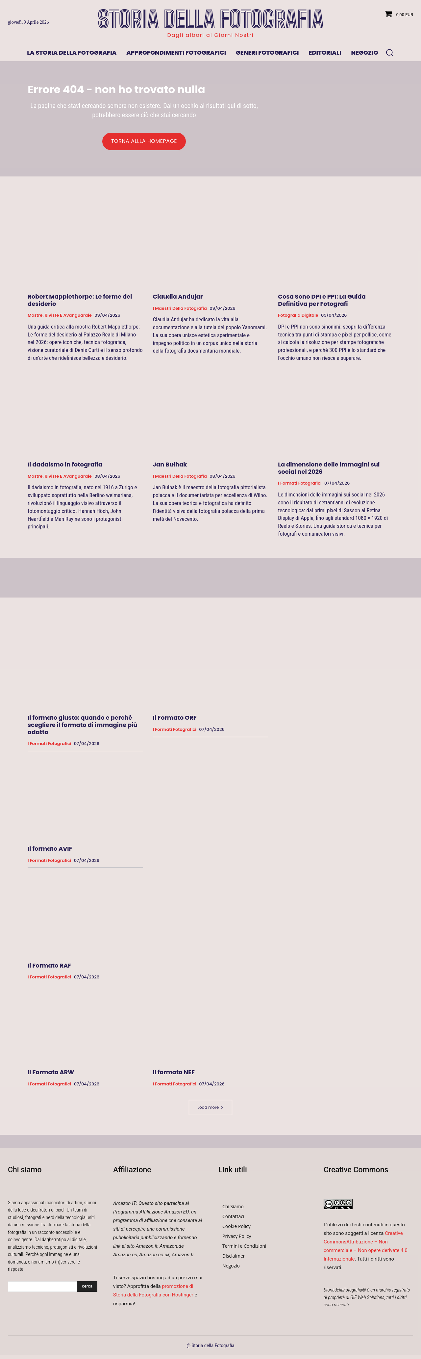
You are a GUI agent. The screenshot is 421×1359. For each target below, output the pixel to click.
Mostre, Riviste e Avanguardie (60, 319)
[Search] (87, 1290)
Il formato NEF (174, 1076)
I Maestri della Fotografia (180, 312)
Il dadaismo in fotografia (65, 469)
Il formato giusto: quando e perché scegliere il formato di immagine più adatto (82, 729)
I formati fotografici (299, 487)
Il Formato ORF (175, 722)
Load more (210, 1111)
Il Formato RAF (49, 970)
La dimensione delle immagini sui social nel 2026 (329, 472)
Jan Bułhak (170, 469)
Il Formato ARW (51, 1076)
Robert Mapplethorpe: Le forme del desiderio (80, 304)
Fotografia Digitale (298, 319)
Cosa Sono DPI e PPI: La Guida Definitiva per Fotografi (322, 304)
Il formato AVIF (50, 853)
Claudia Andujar (178, 301)
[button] (389, 52)
